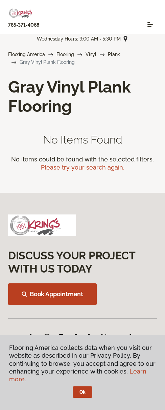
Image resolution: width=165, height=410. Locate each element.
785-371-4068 (23, 25)
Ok (82, 392)
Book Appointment (52, 294)
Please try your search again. (82, 167)
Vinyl (91, 54)
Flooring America (26, 54)
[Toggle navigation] (150, 24)
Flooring (65, 54)
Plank (114, 54)
